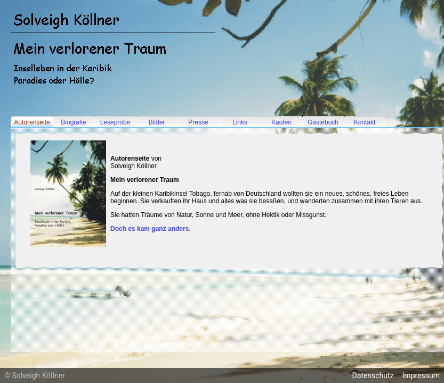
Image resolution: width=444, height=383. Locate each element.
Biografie (73, 122)
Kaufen (281, 122)
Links (239, 122)
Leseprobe (115, 122)
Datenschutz (373, 375)
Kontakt (365, 122)
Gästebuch (323, 122)
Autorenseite (32, 122)
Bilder (157, 122)
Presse (198, 122)
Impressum (421, 375)
